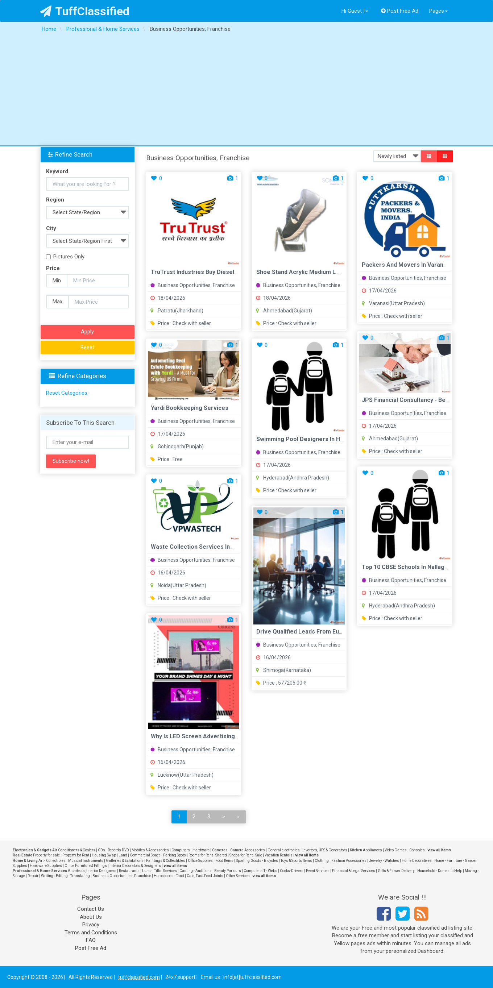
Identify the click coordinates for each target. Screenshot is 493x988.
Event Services (318, 871)
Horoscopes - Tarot (169, 876)
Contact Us (90, 909)
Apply (87, 331)
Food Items (224, 861)
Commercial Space (145, 855)
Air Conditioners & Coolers (73, 850)
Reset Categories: (67, 393)
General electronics (284, 850)
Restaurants (129, 871)
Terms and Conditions (91, 932)
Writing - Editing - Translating (65, 876)
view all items (439, 850)
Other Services (238, 876)
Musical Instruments (85, 861)
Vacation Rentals (279, 855)
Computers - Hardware (190, 850)
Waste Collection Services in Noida (199, 546)
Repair (33, 876)
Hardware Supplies (46, 866)
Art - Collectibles (52, 861)
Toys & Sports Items (296, 861)
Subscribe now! (71, 461)
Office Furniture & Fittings (86, 866)
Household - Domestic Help (439, 871)
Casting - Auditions (195, 871)
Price (53, 268)
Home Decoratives (417, 861)
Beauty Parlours (227, 871)
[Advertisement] (246, 91)
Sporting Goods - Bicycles (257, 861)
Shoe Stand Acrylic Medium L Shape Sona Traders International (342, 272)
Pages (438, 11)
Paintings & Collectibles (165, 861)
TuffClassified (84, 11)
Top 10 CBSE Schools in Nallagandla (410, 567)
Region (55, 199)
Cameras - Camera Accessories (238, 850)
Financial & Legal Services (353, 871)
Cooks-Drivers (291, 871)
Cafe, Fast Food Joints (205, 876)
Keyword (57, 171)
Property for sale (46, 855)
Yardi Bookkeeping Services (189, 407)
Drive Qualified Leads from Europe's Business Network (332, 631)
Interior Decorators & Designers (135, 866)
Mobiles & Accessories (150, 850)
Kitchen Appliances (366, 850)
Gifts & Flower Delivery (396, 871)
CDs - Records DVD (113, 850)
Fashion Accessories (348, 861)
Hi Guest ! (354, 11)
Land (123, 855)
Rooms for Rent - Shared (207, 855)
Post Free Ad (400, 11)
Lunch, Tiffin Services (159, 871)
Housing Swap (104, 855)
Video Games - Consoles (405, 850)
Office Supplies (200, 861)
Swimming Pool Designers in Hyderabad (310, 439)
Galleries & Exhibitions (125, 861)
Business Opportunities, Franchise (192, 285)
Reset (87, 347)
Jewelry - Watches (384, 861)
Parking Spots (174, 855)
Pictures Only (65, 256)
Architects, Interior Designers (92, 871)
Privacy (90, 924)
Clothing (322, 861)
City (51, 228)
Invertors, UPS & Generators (324, 850)
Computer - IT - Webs (260, 871)
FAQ (91, 940)
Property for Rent (75, 855)
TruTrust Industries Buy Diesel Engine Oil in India (217, 272)
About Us (91, 917)
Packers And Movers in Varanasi (406, 264)
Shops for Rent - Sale (245, 855)
